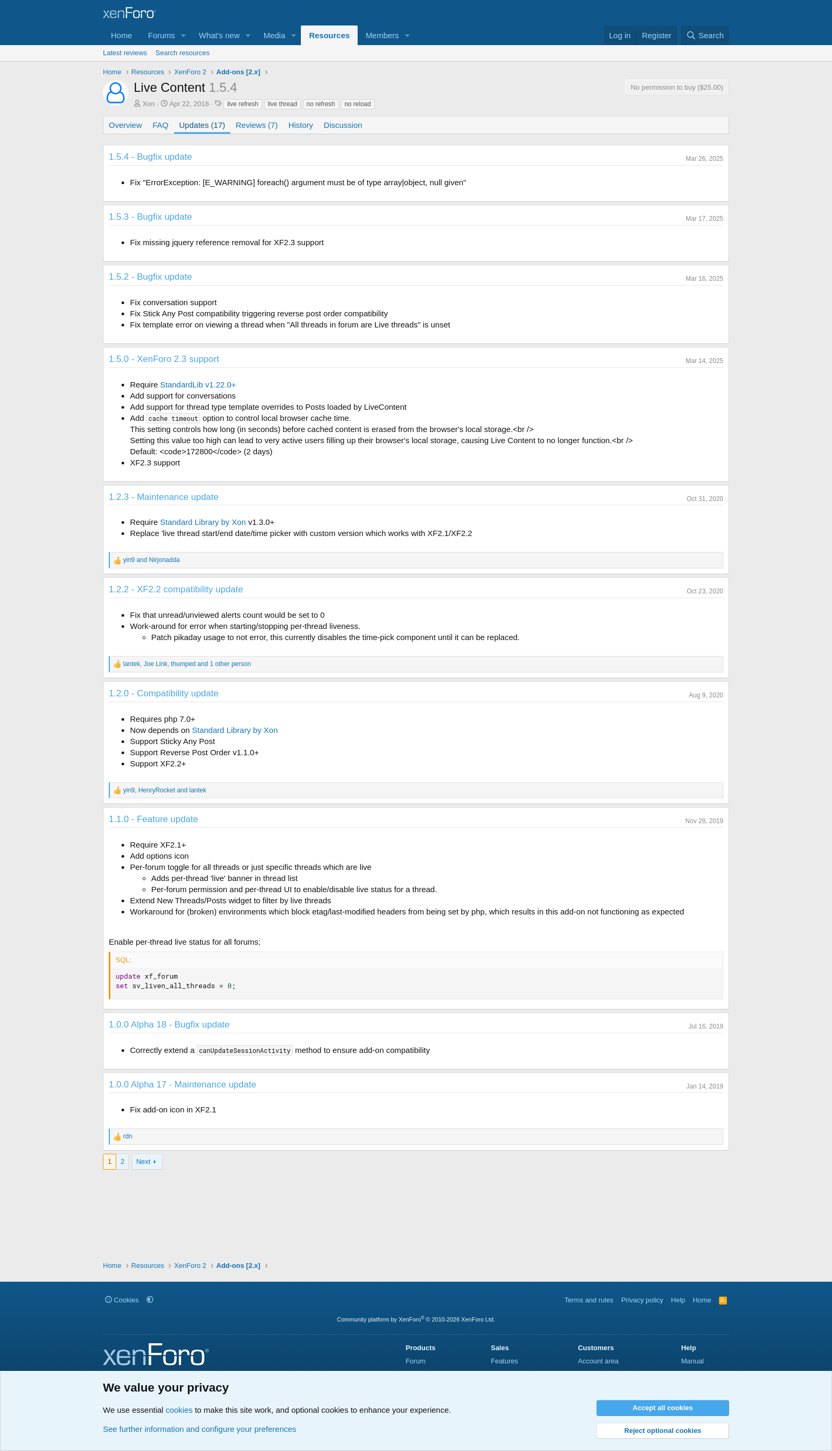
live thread (282, 104)
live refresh (242, 104)
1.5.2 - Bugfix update (150, 277)
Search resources (182, 53)
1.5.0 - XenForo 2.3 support (164, 359)
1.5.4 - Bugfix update (150, 157)
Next (143, 1161)
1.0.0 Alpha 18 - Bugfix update (169, 1025)
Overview (125, 124)
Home (121, 35)
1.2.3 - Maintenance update (164, 497)
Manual (692, 1361)
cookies (179, 1409)
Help (678, 1300)
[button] (183, 35)
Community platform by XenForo (416, 1319)
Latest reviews (125, 53)
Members (382, 35)
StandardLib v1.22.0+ (198, 384)
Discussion (343, 124)
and (151, 560)
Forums (161, 35)
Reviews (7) (257, 124)
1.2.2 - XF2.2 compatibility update (176, 589)
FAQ (161, 124)
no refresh (321, 104)
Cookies (122, 1300)
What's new (219, 35)
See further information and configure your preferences (199, 1428)
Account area (598, 1361)
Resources (329, 35)
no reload (357, 104)
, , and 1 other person (187, 664)
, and (164, 790)
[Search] (705, 35)
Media (274, 35)
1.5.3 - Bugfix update (150, 217)
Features (504, 1361)
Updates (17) (202, 124)
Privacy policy (642, 1300)
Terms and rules (589, 1300)
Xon (149, 104)
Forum (415, 1361)
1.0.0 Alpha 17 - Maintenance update (182, 1084)
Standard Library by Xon (203, 521)
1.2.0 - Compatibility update (164, 693)
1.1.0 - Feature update (153, 819)
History (300, 124)
